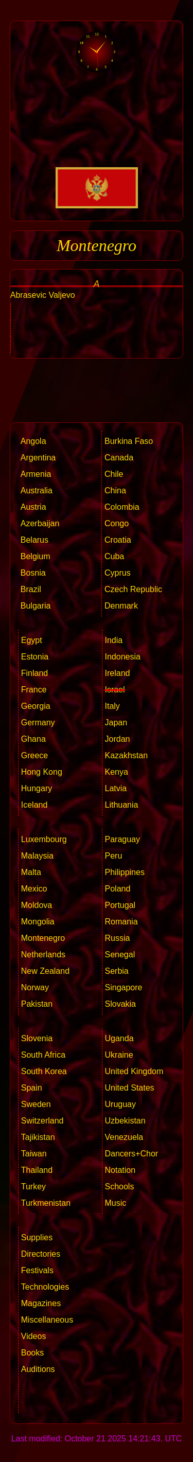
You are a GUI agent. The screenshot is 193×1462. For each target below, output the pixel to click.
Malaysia (37, 855)
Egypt (31, 640)
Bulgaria (36, 605)
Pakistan (36, 1004)
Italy (112, 706)
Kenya (116, 772)
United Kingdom (134, 1071)
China (115, 490)
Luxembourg (44, 839)
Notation (120, 1170)
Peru (113, 855)
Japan (116, 722)
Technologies (45, 1286)
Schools (119, 1186)
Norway (35, 987)
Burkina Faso (128, 441)
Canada (118, 457)
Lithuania (121, 804)
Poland (118, 888)
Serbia (117, 971)
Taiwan (34, 1153)
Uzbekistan (125, 1120)
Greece (34, 755)
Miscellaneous (47, 1319)
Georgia (35, 706)
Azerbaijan (40, 523)
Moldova (36, 905)
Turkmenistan (46, 1203)
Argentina (38, 457)
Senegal (120, 954)
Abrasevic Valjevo (42, 295)
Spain (31, 1087)
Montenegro (43, 938)
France (34, 689)
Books (32, 1352)
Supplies (36, 1237)
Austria (33, 507)
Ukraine (119, 1054)
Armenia (36, 474)
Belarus (34, 540)
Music (116, 1203)
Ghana (33, 739)
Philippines (125, 872)
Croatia (117, 540)
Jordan (117, 739)
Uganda (119, 1038)
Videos (33, 1336)
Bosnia (33, 572)
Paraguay (123, 839)
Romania (121, 921)
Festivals (37, 1270)
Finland (34, 673)
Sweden (36, 1104)
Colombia (121, 507)
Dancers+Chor (132, 1153)
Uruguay (120, 1104)
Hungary (36, 788)
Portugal (120, 905)
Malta (31, 872)
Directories (40, 1254)
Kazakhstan (126, 755)
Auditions (38, 1369)
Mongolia (38, 921)
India (114, 640)
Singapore (124, 987)
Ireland (117, 673)
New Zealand (45, 971)
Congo (116, 523)
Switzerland (42, 1120)
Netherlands (43, 954)
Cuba (114, 556)
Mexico (34, 888)
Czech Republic (133, 589)
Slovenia (36, 1038)
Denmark (121, 605)
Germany (38, 722)
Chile (113, 474)
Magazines (41, 1303)
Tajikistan (38, 1137)
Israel (115, 689)
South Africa (43, 1054)
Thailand (36, 1170)
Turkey (33, 1186)
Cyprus (117, 572)
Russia (117, 938)
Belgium (35, 556)
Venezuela (124, 1137)
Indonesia (123, 656)
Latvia (116, 788)
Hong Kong (41, 772)
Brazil (31, 589)
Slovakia (120, 1004)
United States (129, 1087)
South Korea (44, 1071)
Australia (36, 490)
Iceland (34, 804)
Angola (33, 441)
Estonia (34, 656)
